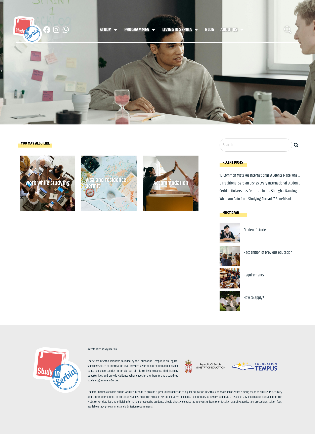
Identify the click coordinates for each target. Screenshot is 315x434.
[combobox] (256, 145)
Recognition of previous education (268, 253)
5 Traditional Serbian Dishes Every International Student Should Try (259, 186)
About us (232, 29)
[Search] (297, 145)
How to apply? (254, 298)
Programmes (140, 29)
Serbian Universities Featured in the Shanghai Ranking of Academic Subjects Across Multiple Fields (258, 194)
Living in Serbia (180, 29)
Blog (209, 29)
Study (109, 29)
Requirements (254, 275)
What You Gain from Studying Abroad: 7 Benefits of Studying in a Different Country (255, 202)
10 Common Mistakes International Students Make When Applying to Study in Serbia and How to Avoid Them (259, 178)
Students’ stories (255, 230)
